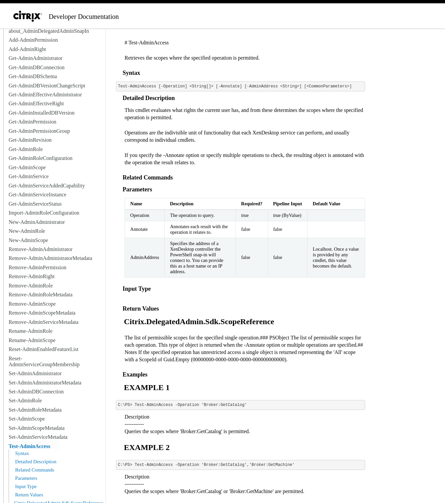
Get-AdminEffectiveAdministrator (45, 94)
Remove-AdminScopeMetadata (42, 313)
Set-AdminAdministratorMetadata (45, 382)
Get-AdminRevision (30, 140)
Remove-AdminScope (32, 304)
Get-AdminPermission (32, 122)
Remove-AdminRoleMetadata (41, 294)
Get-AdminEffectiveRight (36, 103)
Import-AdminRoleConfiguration (44, 213)
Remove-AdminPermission (37, 267)
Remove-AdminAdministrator (41, 249)
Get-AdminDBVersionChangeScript (47, 85)
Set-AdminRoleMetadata (35, 410)
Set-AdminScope (27, 419)
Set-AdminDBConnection (36, 391)
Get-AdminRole (26, 149)
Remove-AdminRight (32, 276)
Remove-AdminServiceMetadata (44, 322)
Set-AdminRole (25, 400)
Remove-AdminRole (31, 285)
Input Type (25, 486)
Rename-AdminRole (30, 331)
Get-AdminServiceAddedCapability (47, 185)
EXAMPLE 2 (147, 447)
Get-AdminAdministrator (36, 58)
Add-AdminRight (27, 49)
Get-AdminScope (27, 167)
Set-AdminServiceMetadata (38, 437)
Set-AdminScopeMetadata (37, 428)
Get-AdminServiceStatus (35, 204)
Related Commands (34, 470)
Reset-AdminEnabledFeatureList (44, 349)
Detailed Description (35, 461)
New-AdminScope (28, 240)
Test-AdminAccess (29, 446)
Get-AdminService (29, 176)
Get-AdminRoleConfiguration (41, 158)
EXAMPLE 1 (147, 387)
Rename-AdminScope (32, 340)
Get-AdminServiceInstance (37, 194)
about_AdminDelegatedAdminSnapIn (49, 31)
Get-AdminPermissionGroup (39, 131)
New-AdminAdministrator (37, 222)
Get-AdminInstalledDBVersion (42, 113)
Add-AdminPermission (33, 40)
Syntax (21, 453)
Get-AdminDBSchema (33, 76)
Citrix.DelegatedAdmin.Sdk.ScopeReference (199, 321)
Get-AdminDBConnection (37, 67)
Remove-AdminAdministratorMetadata (50, 258)
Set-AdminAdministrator (35, 373)
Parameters (25, 478)
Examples (135, 374)
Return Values (28, 494)
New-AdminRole (27, 231)
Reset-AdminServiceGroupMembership (44, 361)
